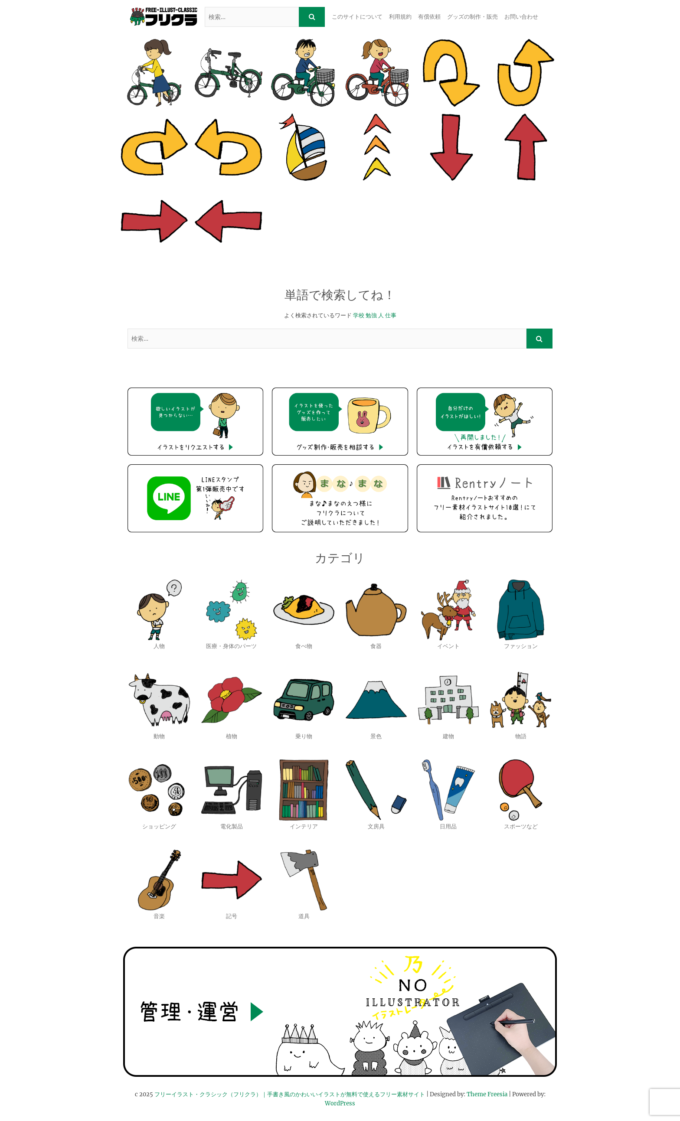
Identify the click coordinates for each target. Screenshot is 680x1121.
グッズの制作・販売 (472, 16)
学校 (358, 315)
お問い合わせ (521, 16)
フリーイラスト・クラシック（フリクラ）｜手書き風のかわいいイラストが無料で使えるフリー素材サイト (289, 1094)
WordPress (340, 1103)
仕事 (390, 315)
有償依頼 (429, 16)
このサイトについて (357, 16)
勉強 (371, 315)
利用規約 (400, 16)
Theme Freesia (487, 1094)
